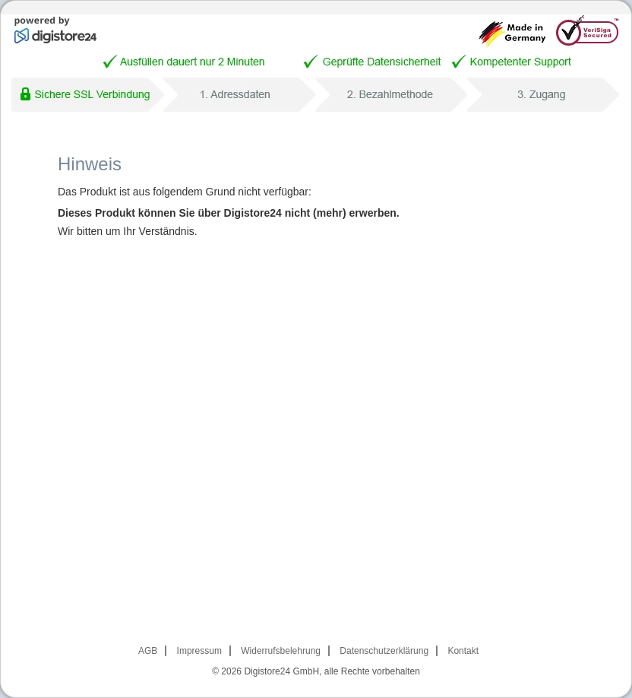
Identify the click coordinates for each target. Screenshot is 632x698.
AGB (147, 651)
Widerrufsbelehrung (281, 651)
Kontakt (463, 651)
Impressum (199, 651)
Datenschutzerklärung (384, 651)
